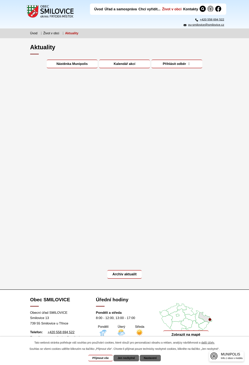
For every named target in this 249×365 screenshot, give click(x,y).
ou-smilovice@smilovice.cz (206, 24)
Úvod (34, 33)
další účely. (208, 342)
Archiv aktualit (124, 274)
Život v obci (51, 33)
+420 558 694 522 (212, 19)
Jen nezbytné (126, 358)
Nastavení (150, 358)
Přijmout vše (100, 358)
